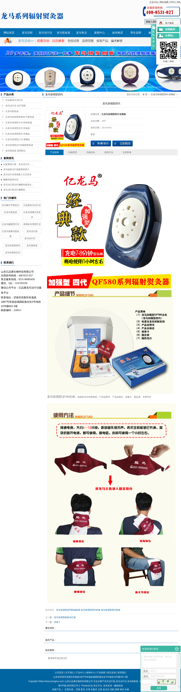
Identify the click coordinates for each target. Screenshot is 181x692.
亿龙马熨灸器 (11, 111)
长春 (127, 689)
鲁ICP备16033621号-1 (69, 685)
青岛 (83, 689)
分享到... (170, 35)
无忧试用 (74, 40)
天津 (88, 689)
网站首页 (9, 32)
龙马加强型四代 (12, 245)
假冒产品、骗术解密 (109, 40)
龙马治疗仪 (45, 32)
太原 (100, 689)
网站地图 (164, 2)
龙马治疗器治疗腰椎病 (14, 189)
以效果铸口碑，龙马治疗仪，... (18, 164)
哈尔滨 (106, 689)
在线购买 (170, 29)
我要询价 (101, 143)
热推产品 (56, 689)
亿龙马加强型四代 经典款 (17, 134)
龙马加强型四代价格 (90, 610)
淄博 (117, 689)
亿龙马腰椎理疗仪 (10, 224)
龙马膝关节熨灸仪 (10, 205)
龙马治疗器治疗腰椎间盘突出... (18, 184)
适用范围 (88, 40)
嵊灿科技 (118, 685)
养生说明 (135, 32)
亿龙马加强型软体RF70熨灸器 (19, 117)
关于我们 (69, 672)
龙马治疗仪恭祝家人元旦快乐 (17, 174)
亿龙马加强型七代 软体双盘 (18, 122)
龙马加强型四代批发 (110, 610)
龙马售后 (81, 32)
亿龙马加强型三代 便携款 (17, 139)
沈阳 (112, 689)
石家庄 (94, 689)
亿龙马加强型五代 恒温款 (17, 128)
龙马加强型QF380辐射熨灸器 (19, 145)
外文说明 (9, 41)
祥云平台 (97, 685)
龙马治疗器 (32, 231)
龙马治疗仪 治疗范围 (15, 105)
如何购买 (117, 32)
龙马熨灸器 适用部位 (15, 150)
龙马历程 (27, 32)
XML (178, 2)
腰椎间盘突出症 (10, 179)
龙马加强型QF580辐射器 (68, 610)
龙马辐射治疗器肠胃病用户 (16, 169)
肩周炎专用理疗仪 (32, 224)
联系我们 (122, 672)
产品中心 (80, 672)
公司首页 (59, 672)
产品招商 (101, 672)
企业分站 (153, 2)
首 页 (144, 94)
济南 (78, 689)
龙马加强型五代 (12, 252)
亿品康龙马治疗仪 (14, 100)
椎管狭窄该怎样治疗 (58, 658)
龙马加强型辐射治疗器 (65, 617)
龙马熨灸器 (63, 32)
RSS (172, 2)
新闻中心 (99, 32)
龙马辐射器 (32, 245)
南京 (122, 689)
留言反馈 (111, 672)
